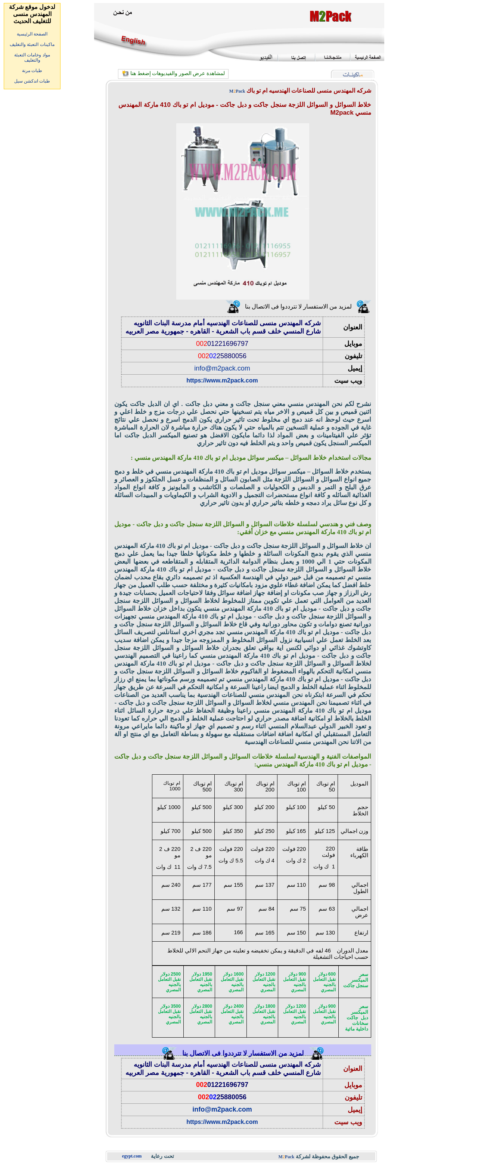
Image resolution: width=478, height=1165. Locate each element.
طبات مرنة (32, 70)
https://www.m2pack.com (222, 380)
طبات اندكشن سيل (32, 81)
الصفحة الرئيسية (32, 34)
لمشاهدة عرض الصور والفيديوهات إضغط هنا (177, 73)
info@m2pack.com (222, 368)
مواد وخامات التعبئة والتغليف (32, 57)
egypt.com (132, 1156)
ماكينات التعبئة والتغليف (32, 44)
